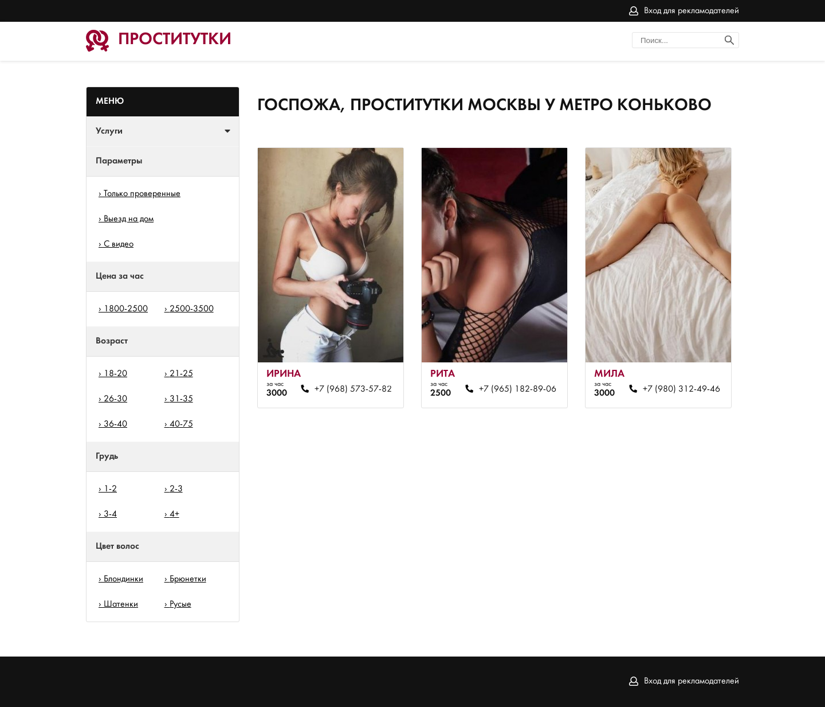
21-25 (181, 373)
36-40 (115, 424)
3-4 (110, 514)
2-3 (176, 489)
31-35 (181, 399)
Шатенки (121, 604)
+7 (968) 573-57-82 (353, 389)
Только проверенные (142, 193)
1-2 (110, 489)
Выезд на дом (129, 219)
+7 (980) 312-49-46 (681, 389)
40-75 (181, 424)
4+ (174, 514)
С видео (118, 244)
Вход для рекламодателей (691, 10)
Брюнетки (188, 579)
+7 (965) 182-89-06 (517, 389)
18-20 (115, 373)
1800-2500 (126, 309)
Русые (180, 604)
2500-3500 (192, 309)
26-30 (115, 399)
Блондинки (123, 579)
